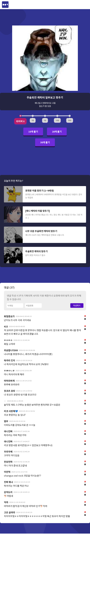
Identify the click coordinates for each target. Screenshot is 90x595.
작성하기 (76, 305)
